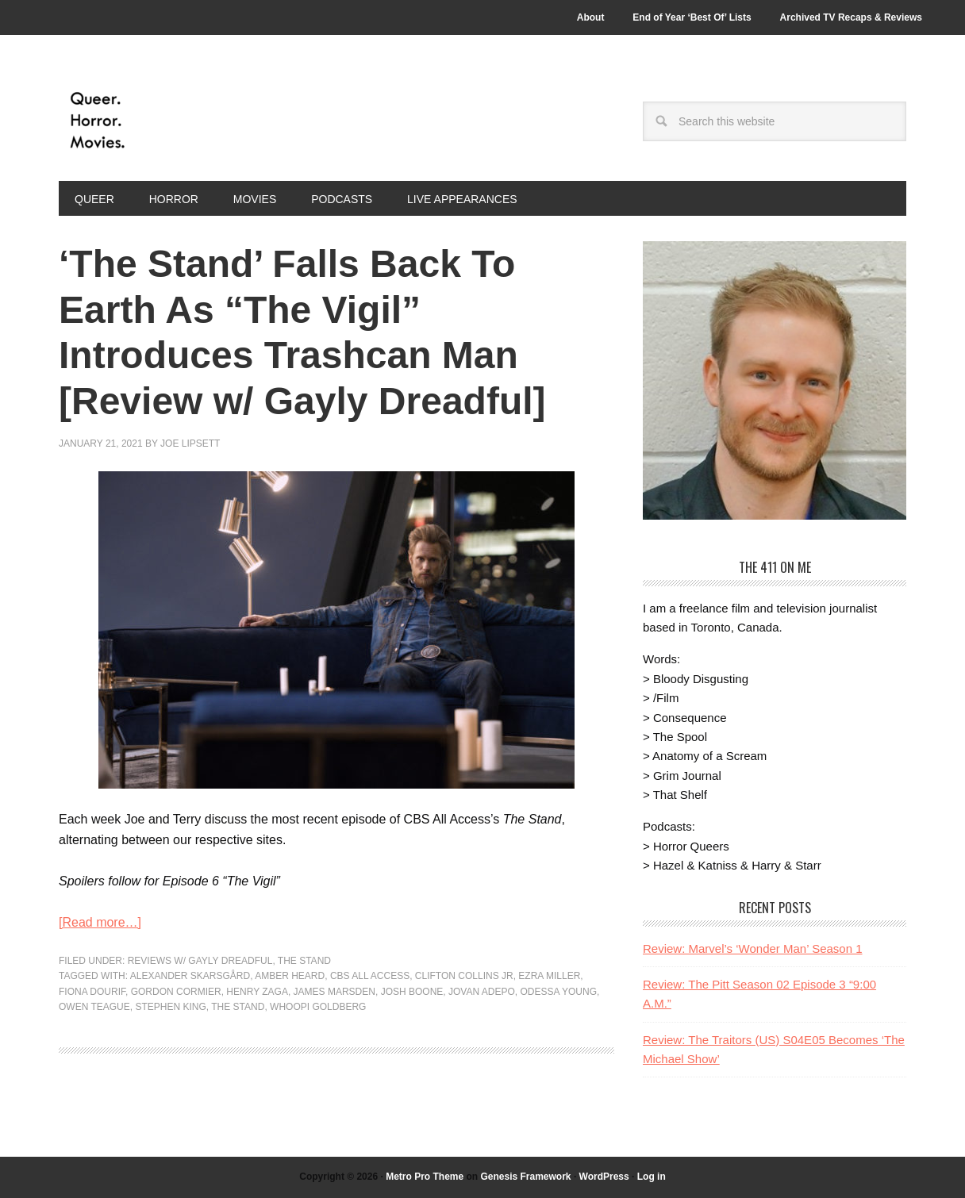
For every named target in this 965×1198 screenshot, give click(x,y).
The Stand (304, 960)
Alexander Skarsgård (190, 975)
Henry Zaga (257, 991)
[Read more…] (100, 922)
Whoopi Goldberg (318, 1006)
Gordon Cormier (176, 991)
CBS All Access (369, 975)
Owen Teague (94, 1006)
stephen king (170, 1006)
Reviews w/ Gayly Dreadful (200, 960)
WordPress (604, 1176)
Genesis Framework (525, 1176)
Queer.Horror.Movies (166, 120)
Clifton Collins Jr (464, 975)
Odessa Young (558, 991)
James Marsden (334, 991)
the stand (237, 1006)
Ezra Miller (549, 975)
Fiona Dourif (92, 991)
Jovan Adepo (481, 991)
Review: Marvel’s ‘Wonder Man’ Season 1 (753, 948)
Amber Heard (290, 975)
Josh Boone (412, 991)
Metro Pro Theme (424, 1176)
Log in (651, 1176)
